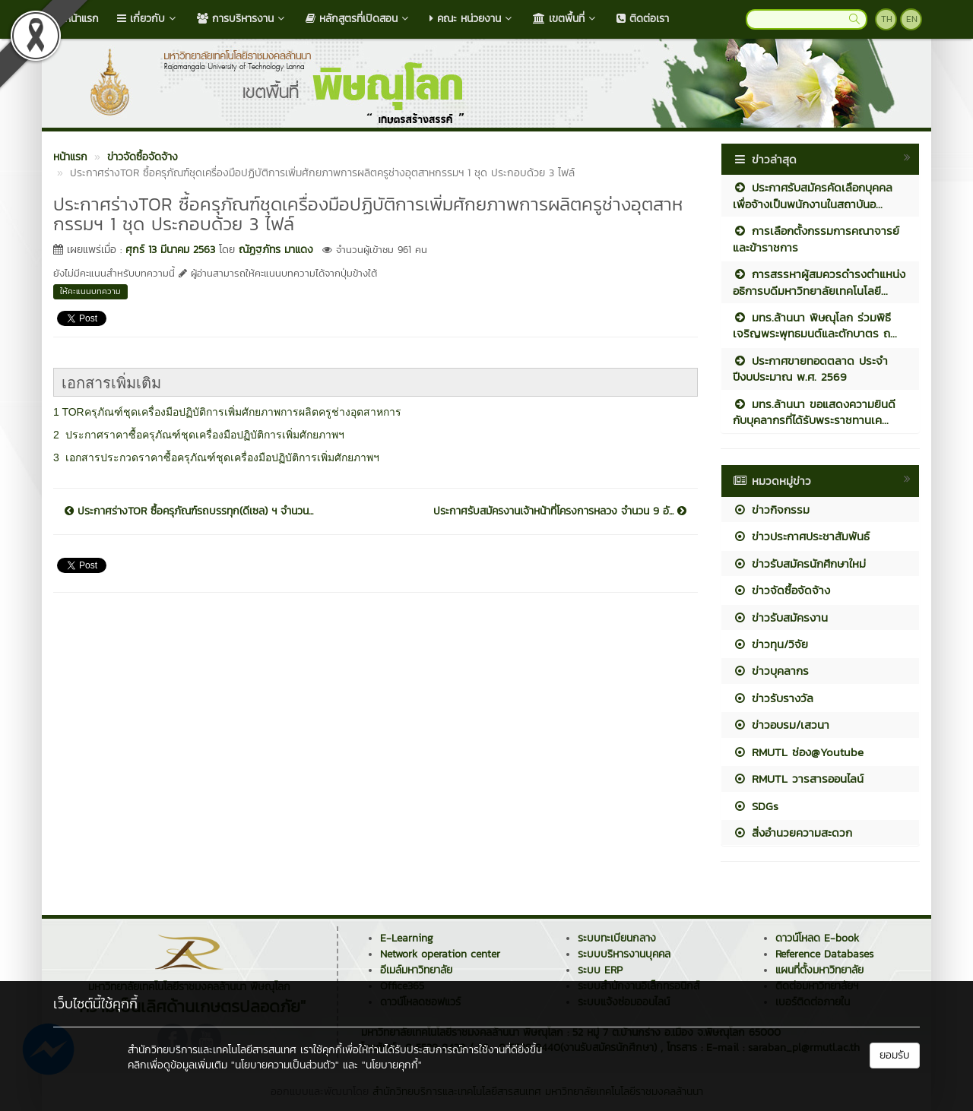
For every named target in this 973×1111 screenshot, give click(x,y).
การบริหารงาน (242, 19)
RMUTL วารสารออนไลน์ (798, 778)
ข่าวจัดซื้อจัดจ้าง (781, 590)
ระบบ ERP (600, 970)
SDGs (755, 806)
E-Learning (406, 938)
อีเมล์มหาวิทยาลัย (416, 970)
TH (886, 19)
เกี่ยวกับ (148, 19)
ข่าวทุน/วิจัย (770, 644)
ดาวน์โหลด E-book (817, 938)
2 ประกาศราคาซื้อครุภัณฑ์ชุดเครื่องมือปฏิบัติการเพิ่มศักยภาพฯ (198, 435)
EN (912, 19)
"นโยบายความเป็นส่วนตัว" (285, 1065)
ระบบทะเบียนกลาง (617, 938)
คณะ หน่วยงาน (472, 19)
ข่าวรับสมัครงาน (780, 617)
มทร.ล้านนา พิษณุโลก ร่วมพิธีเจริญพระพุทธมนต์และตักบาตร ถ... (815, 325)
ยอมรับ (895, 1055)
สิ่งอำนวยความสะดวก (792, 832)
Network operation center (440, 954)
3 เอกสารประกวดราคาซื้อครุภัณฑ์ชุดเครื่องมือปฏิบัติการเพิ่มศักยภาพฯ (216, 457)
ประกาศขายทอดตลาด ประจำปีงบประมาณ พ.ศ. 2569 (810, 368)
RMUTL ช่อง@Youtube (798, 752)
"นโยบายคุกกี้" (392, 1065)
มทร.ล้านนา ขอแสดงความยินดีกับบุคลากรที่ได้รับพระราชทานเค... (814, 412)
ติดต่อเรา (642, 19)
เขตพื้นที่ (565, 19)
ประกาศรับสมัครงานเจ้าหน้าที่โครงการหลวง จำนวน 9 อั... (559, 511)
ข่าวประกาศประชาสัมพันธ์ (801, 536)
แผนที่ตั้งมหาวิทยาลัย (819, 970)
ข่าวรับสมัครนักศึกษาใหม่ (799, 563)
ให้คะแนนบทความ (90, 291)
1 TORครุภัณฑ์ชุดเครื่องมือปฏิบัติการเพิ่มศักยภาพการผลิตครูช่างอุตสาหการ (227, 412)
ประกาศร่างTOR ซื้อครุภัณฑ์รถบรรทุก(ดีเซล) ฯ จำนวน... (189, 511)
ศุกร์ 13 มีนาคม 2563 (170, 250)
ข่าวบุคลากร (771, 670)
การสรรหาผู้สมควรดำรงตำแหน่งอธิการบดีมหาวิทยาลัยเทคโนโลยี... (819, 282)
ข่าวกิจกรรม (771, 509)
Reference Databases (824, 954)
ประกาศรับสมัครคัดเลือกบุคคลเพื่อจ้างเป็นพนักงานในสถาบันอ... (812, 195)
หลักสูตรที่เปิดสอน (358, 19)
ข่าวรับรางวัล (773, 698)
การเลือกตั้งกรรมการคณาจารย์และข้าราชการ (816, 238)
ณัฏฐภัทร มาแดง (276, 250)
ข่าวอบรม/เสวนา (781, 724)
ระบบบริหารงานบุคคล (624, 954)
